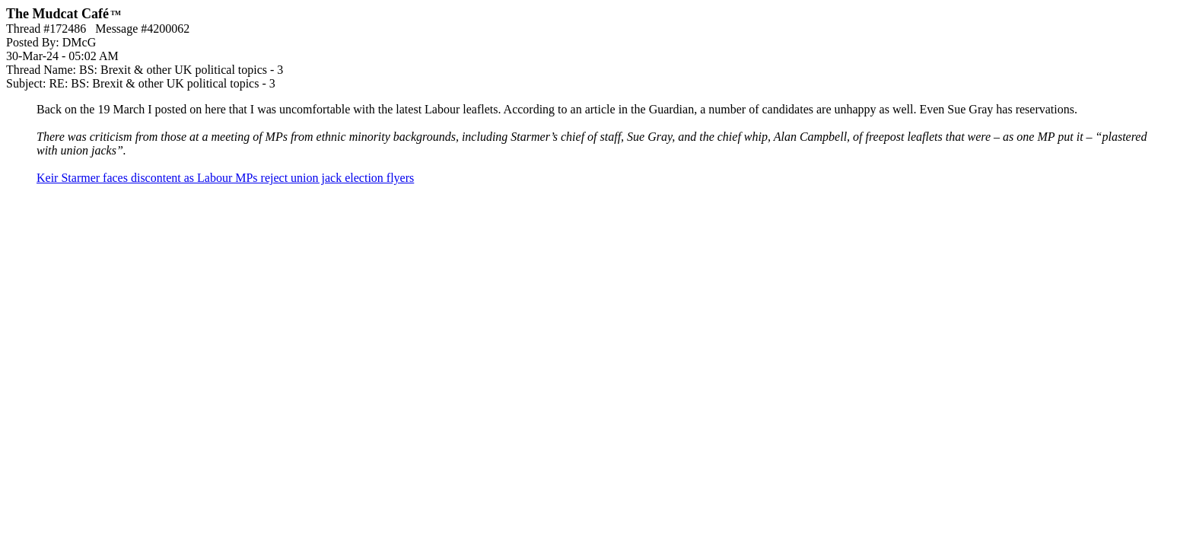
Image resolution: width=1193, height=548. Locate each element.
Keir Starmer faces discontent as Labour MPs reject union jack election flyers (225, 177)
